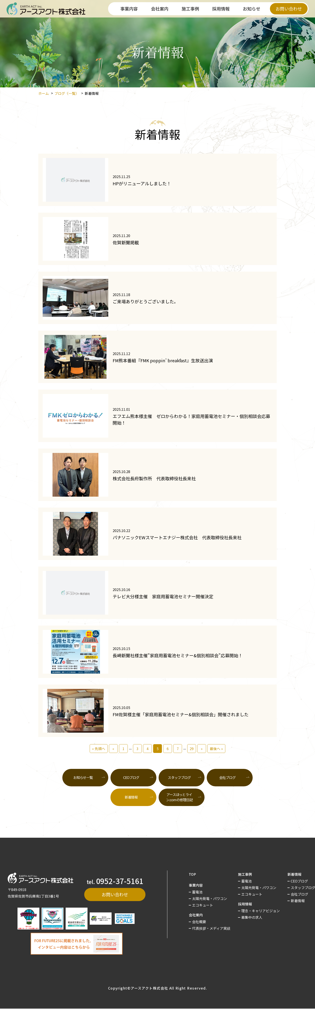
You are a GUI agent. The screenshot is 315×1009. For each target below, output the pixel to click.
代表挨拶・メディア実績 (211, 928)
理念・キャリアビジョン (260, 910)
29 (192, 748)
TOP (192, 874)
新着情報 (298, 900)
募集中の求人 (251, 917)
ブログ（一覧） (66, 93)
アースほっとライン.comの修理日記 (179, 797)
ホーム (43, 93)
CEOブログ (131, 777)
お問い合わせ (289, 8)
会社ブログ (227, 777)
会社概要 (199, 921)
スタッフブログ (179, 777)
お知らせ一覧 (83, 777)
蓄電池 (197, 892)
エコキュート (202, 905)
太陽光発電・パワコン (209, 898)
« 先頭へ (98, 748)
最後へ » (216, 748)
